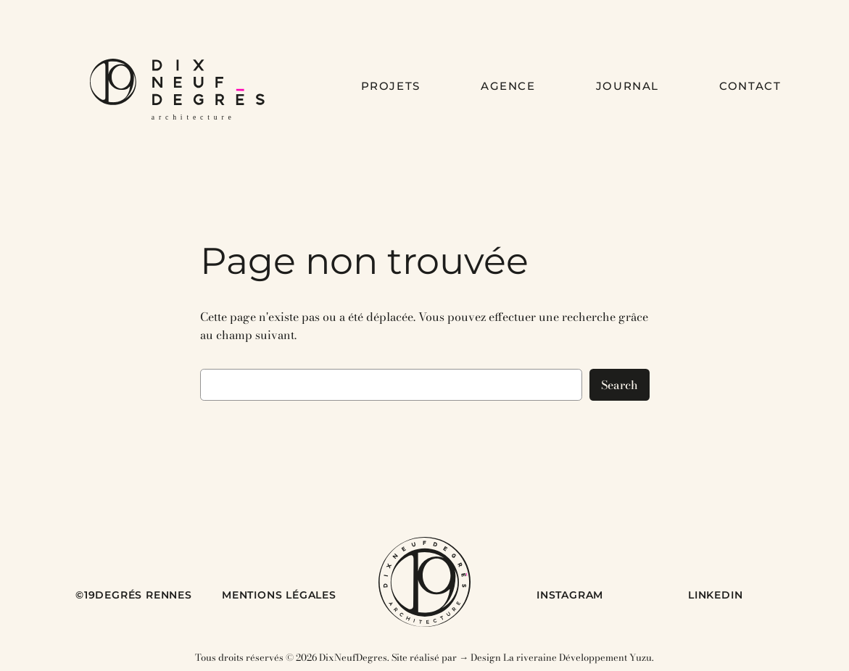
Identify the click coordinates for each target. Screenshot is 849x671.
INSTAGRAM (570, 594)
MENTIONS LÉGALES (279, 594)
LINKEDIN (715, 594)
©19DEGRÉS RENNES (133, 594)
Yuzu (640, 657)
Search (619, 384)
